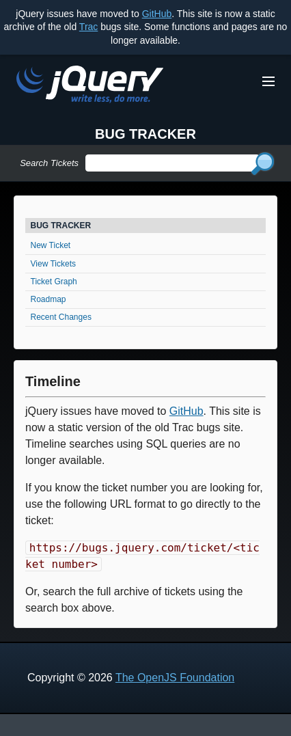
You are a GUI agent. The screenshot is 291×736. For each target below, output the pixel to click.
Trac (88, 26)
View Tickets (53, 264)
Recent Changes (61, 317)
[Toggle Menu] (268, 81)
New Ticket (51, 245)
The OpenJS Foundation (174, 677)
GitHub (157, 13)
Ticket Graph (54, 281)
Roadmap (48, 299)
